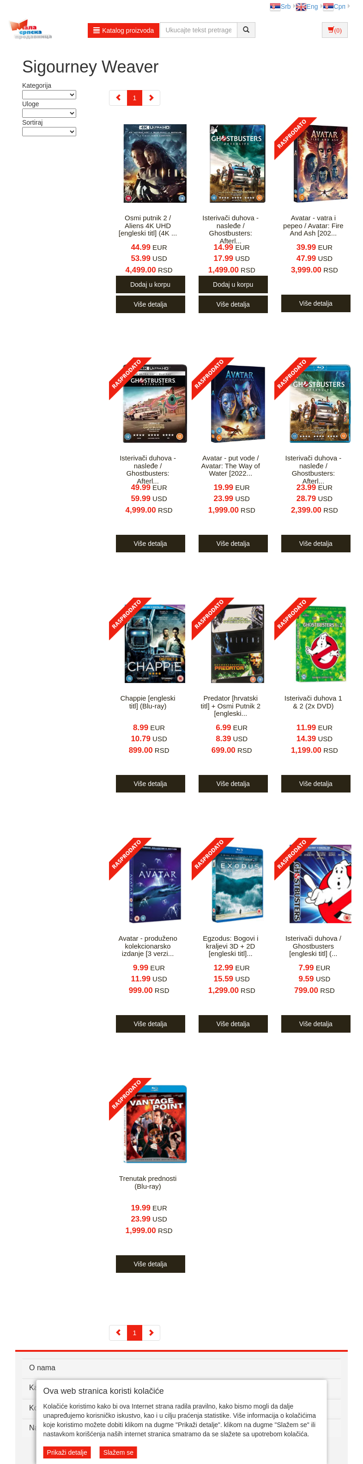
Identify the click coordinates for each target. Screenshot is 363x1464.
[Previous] (118, 98)
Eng (307, 6)
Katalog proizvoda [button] (123, 30)
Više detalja (150, 304)
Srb (280, 6)
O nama (42, 1368)
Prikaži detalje (67, 1452)
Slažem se (118, 1452)
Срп (334, 6)
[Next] (151, 98)
